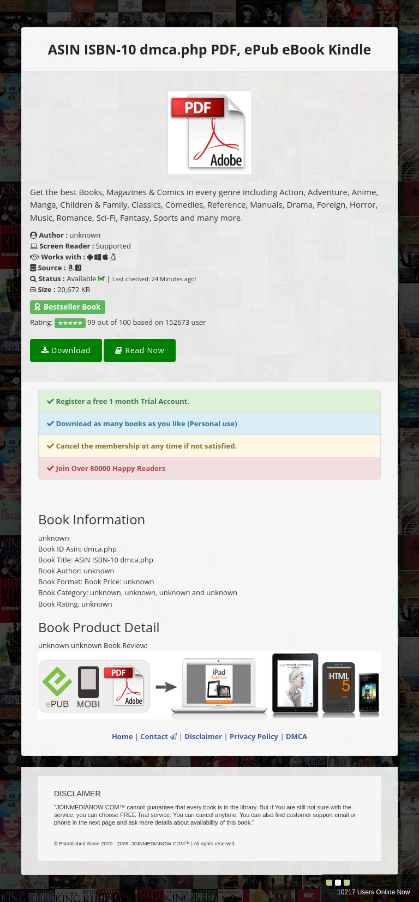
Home (122, 736)
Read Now (139, 350)
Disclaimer (203, 736)
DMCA (296, 736)
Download (66, 350)
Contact (158, 736)
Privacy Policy (254, 736)
